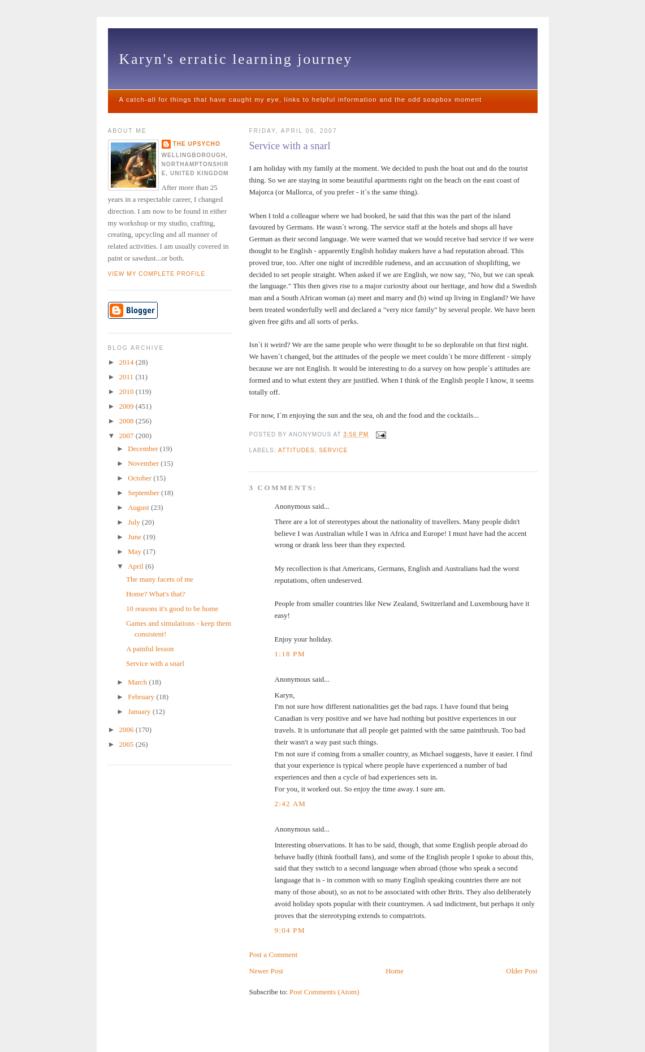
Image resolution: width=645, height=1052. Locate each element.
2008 (127, 421)
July (135, 522)
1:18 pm (290, 654)
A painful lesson (150, 648)
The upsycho (196, 144)
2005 (127, 744)
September (144, 492)
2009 (127, 406)
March (138, 682)
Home (395, 971)
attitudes (296, 450)
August (139, 507)
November (144, 463)
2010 (127, 391)
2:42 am (290, 803)
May (135, 551)
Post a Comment (273, 954)
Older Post (521, 971)
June (135, 537)
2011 (127, 377)
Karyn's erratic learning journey (236, 59)
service (333, 450)
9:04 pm (290, 930)
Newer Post (266, 971)
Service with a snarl (290, 145)
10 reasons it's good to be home (172, 608)
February (142, 696)
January (140, 711)
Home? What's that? (155, 594)
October (140, 478)
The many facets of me (159, 579)
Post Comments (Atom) (324, 992)
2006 (127, 729)
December (144, 448)
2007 (127, 435)
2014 (127, 362)
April (136, 566)
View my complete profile (157, 274)
